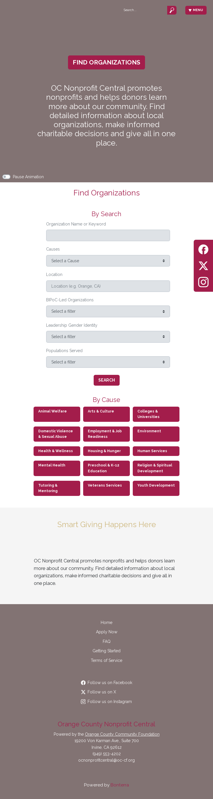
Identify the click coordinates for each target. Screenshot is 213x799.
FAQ (107, 641)
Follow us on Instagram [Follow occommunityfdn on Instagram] (106, 701)
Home (106, 622)
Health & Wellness (55, 451)
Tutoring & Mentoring (47, 488)
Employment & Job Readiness (105, 434)
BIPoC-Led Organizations (70, 300)
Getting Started (106, 650)
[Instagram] (203, 281)
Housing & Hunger (104, 451)
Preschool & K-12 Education (103, 468)
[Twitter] (203, 265)
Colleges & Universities (148, 414)
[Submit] (172, 10)
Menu (195, 10)
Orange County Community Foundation (122, 734)
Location (54, 274)
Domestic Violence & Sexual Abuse (55, 434)
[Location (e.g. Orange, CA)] (108, 286)
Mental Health (51, 465)
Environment (149, 431)
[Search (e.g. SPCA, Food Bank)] (108, 235)
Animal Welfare (52, 411)
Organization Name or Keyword (76, 224)
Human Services (152, 451)
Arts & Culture (101, 411)
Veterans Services (105, 485)
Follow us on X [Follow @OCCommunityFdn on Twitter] (98, 692)
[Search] (143, 10)
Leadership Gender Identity (71, 325)
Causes (53, 249)
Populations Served (64, 350)
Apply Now (106, 632)
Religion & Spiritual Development (154, 468)
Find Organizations (106, 62)
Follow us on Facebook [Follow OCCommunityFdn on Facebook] (106, 682)
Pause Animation (28, 176)
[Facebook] (203, 248)
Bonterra (120, 785)
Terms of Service (106, 660)
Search (106, 380)
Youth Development (156, 485)
